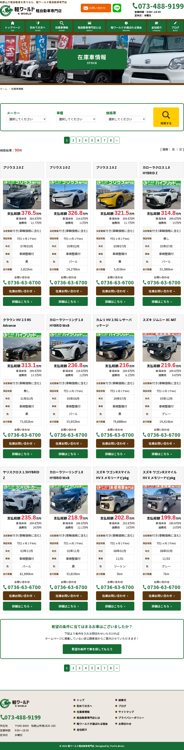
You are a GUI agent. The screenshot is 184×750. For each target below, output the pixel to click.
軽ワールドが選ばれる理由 (126, 29)
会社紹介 (156, 29)
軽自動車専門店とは (89, 29)
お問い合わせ (97, 8)
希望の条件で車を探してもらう (92, 649)
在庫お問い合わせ (21, 291)
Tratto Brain (117, 745)
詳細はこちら (21, 301)
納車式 (122, 700)
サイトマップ (126, 712)
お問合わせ (124, 724)
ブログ (175, 29)
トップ (80, 700)
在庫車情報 (61, 29)
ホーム (3, 89)
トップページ (12, 29)
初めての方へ (38, 29)
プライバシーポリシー (131, 717)
